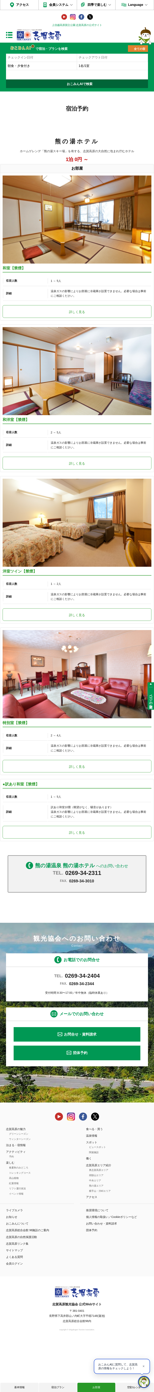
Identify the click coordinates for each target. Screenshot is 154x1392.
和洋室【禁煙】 (16, 445)
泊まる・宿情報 (16, 1195)
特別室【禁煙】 (16, 773)
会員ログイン (14, 1314)
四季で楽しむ (97, 4)
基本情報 (19, 1387)
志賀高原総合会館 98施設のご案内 (27, 1280)
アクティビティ (16, 1202)
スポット (91, 1192)
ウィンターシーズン (20, 1189)
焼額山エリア (96, 1225)
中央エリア (95, 1230)
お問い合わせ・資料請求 (101, 1274)
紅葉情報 (14, 1233)
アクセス (22, 4)
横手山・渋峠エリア (100, 1241)
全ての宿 (139, 48)
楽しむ (10, 1213)
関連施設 (94, 1202)
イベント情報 (16, 1244)
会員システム (58, 4)
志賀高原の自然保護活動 (21, 1287)
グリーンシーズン (18, 1184)
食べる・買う (94, 1179)
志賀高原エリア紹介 (98, 1215)
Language (135, 4)
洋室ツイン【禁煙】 (20, 609)
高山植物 (14, 1228)
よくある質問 (14, 1307)
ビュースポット (97, 1197)
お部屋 (96, 1387)
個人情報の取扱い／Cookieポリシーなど (111, 1267)
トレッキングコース (20, 1223)
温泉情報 (91, 1186)
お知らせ (11, 1267)
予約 (11, 1207)
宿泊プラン (57, 1387)
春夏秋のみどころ (18, 1217)
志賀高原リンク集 (17, 1294)
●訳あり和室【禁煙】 (21, 834)
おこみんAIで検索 (79, 84)
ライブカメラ (14, 1260)
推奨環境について (97, 1260)
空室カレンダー (135, 1387)
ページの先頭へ (151, 699)
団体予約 (80, 1103)
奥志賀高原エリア (98, 1220)
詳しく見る (77, 324)
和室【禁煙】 (14, 281)
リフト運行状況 (17, 1238)
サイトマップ (14, 1300)
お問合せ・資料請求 (80, 1085)
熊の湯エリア (96, 1236)
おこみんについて (17, 1274)
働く (89, 1208)
